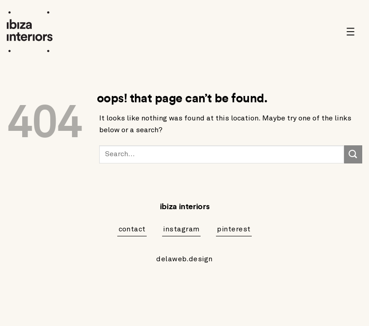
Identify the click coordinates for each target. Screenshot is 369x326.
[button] (353, 32)
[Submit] (353, 154)
